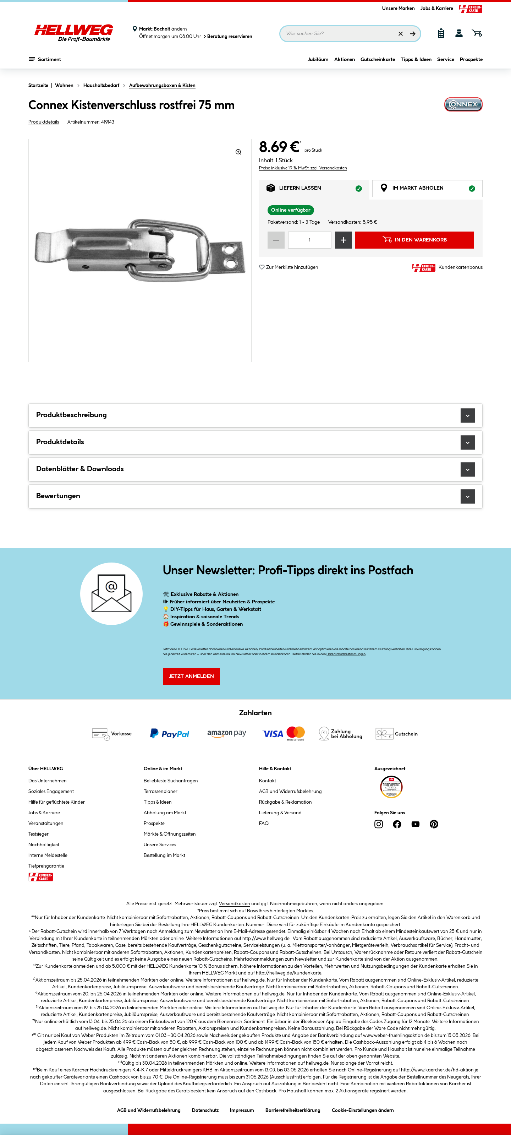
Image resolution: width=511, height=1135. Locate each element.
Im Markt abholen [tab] (431, 190)
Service (445, 62)
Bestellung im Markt (164, 855)
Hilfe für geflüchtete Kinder (56, 802)
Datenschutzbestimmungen (346, 654)
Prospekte (471, 62)
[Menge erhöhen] (343, 240)
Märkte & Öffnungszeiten (170, 834)
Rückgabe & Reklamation (285, 802)
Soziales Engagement (51, 791)
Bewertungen (255, 496)
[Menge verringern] (276, 240)
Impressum (242, 1109)
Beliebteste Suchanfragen (171, 781)
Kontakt (267, 781)
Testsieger (38, 834)
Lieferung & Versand (280, 813)
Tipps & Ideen (416, 62)
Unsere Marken (398, 8)
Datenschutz (205, 1109)
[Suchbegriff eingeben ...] (350, 33)
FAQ (264, 823)
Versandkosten (234, 904)
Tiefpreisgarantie (46, 866)
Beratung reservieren (227, 36)
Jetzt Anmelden (191, 676)
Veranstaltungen (46, 823)
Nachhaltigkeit (43, 845)
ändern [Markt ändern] (179, 29)
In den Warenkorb (414, 239)
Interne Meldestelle (47, 855)
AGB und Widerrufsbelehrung (290, 791)
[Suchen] (412, 33)
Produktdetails (43, 122)
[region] (140, 250)
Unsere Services (160, 845)
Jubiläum (318, 62)
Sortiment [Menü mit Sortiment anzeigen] (45, 62)
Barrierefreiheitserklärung (292, 1109)
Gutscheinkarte (378, 62)
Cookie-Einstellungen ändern (363, 1109)
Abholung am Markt (165, 813)
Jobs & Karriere (437, 8)
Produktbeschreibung (255, 415)
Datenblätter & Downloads (255, 469)
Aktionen (344, 62)
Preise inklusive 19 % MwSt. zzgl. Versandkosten (303, 168)
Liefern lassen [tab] (318, 190)
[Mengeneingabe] (309, 240)
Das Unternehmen (47, 781)
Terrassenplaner (160, 791)
